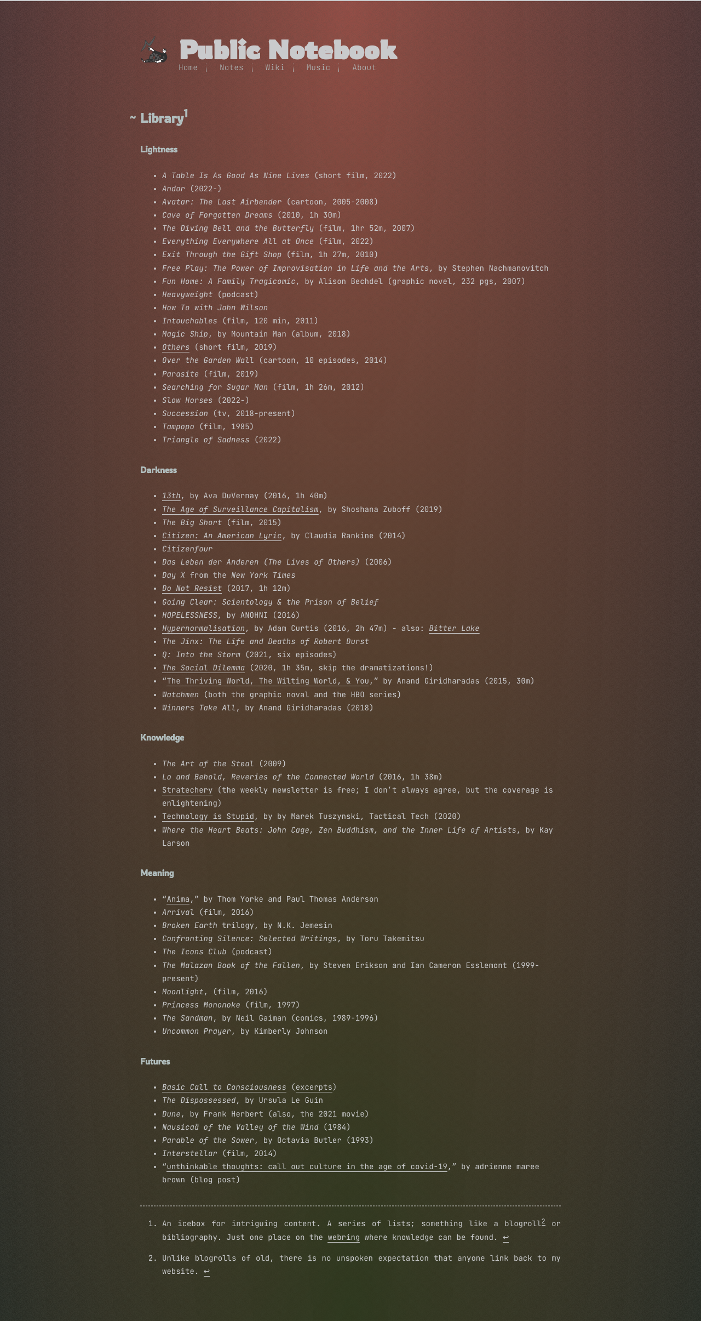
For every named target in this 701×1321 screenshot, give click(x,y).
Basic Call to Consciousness (224, 1087)
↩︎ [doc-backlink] (506, 1238)
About (364, 67)
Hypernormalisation (203, 629)
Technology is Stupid (208, 817)
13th (171, 496)
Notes (232, 67)
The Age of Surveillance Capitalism (240, 510)
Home (188, 67)
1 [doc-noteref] (185, 113)
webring (343, 1238)
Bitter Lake (454, 629)
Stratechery (187, 790)
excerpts (314, 1087)
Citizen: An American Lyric (221, 536)
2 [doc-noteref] (543, 1221)
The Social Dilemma (203, 668)
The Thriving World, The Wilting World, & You (267, 681)
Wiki (275, 67)
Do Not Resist (192, 589)
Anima (177, 899)
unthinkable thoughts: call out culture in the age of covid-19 (306, 1167)
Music (319, 67)
